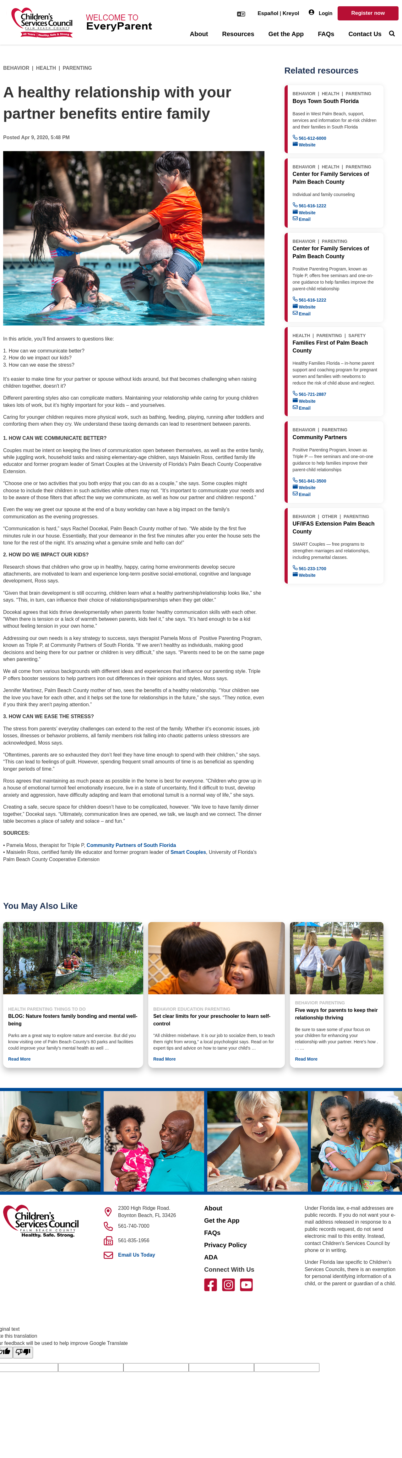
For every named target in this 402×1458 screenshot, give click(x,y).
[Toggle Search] (392, 34)
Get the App (286, 33)
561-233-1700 (309, 568)
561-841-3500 (309, 480)
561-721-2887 (309, 394)
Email (302, 219)
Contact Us (365, 33)
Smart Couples (188, 852)
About (199, 33)
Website (304, 144)
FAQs (326, 33)
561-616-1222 (309, 205)
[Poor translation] (23, 1352)
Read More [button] (19, 1059)
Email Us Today (136, 1255)
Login (321, 12)
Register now (368, 13)
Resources (238, 33)
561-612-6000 (309, 138)
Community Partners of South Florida (131, 845)
